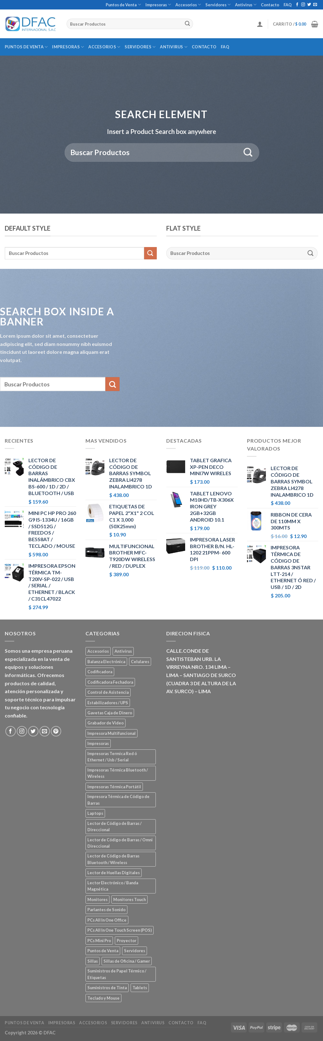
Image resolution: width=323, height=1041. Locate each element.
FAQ (288, 4)
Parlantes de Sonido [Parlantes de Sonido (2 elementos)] (106, 909)
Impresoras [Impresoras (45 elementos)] (98, 743)
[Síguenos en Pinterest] (56, 731)
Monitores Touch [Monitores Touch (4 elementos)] (129, 899)
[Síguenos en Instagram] (303, 5)
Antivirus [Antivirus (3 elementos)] (123, 651)
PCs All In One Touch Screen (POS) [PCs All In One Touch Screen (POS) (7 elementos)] (119, 930)
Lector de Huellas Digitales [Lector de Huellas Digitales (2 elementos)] (113, 872)
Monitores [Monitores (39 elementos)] (97, 899)
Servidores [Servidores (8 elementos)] (134, 950)
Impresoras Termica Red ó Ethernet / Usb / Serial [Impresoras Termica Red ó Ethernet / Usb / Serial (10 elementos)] (112, 756)
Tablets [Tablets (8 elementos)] (139, 987)
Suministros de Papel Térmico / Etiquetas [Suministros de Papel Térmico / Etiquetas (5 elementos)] (116, 974)
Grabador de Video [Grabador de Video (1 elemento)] (105, 722)
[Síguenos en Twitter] (309, 5)
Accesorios (188, 5)
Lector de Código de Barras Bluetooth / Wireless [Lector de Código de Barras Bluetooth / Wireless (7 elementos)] (113, 859)
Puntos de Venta (123, 5)
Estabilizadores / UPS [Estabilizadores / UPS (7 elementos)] (107, 702)
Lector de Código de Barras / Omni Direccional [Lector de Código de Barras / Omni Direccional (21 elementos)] (120, 843)
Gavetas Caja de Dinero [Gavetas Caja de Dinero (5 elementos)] (109, 712)
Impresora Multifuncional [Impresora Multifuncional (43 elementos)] (111, 733)
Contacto (270, 4)
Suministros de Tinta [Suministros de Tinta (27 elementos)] (107, 987)
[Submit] (187, 24)
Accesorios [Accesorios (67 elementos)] (98, 651)
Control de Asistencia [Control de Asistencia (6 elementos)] (108, 692)
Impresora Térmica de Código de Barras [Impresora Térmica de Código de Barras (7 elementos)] (118, 799)
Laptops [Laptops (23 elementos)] (95, 813)
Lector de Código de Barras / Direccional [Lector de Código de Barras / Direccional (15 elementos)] (114, 826)
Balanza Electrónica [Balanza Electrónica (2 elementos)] (106, 661)
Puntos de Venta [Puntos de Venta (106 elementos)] (102, 950)
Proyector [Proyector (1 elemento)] (126, 940)
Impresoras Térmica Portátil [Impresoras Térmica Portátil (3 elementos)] (114, 786)
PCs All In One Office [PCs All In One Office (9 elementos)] (106, 920)
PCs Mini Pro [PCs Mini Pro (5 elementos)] (99, 940)
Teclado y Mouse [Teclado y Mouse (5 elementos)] (103, 998)
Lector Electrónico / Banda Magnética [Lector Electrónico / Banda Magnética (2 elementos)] (112, 886)
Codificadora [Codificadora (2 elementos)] (99, 671)
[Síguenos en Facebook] (297, 5)
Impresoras (158, 5)
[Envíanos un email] (315, 5)
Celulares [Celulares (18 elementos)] (140, 661)
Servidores (218, 5)
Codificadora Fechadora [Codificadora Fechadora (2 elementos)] (110, 682)
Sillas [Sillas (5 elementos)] (92, 961)
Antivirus (245, 5)
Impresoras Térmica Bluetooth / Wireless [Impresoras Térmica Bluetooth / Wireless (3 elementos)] (117, 773)
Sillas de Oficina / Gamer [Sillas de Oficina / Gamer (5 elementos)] (126, 961)
